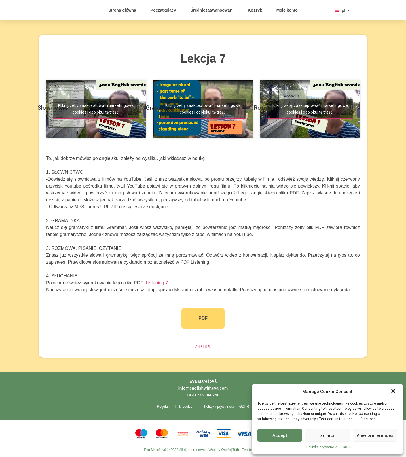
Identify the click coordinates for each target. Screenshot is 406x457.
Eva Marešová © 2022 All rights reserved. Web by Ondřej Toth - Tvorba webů (203, 450)
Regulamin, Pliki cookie (175, 407)
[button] (393, 388)
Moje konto (287, 10)
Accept (279, 435)
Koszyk (255, 10)
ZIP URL (203, 347)
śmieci (327, 435)
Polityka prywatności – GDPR (329, 447)
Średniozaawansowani (211, 10)
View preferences (374, 435)
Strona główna (122, 10)
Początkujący (163, 10)
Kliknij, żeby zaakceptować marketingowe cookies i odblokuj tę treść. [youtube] (96, 108)
